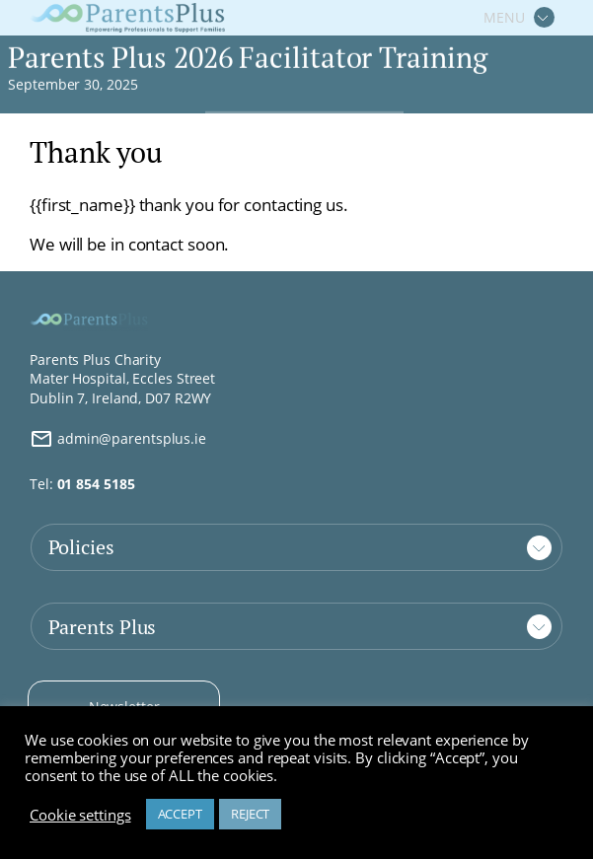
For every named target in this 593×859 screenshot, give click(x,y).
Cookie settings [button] (80, 814)
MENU (504, 17)
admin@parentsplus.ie (118, 439)
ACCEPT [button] (180, 814)
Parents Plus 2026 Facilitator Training (247, 58)
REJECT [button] (250, 814)
